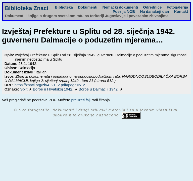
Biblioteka (64, 7)
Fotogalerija (177, 7)
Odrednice (152, 7)
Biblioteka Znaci (27, 8)
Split (24, 89)
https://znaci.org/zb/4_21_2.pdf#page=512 (50, 85)
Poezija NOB (124, 11)
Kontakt (181, 11)
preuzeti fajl (80, 100)
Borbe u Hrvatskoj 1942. (53, 89)
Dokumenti (88, 7)
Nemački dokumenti (120, 7)
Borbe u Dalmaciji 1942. (99, 89)
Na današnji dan (154, 11)
